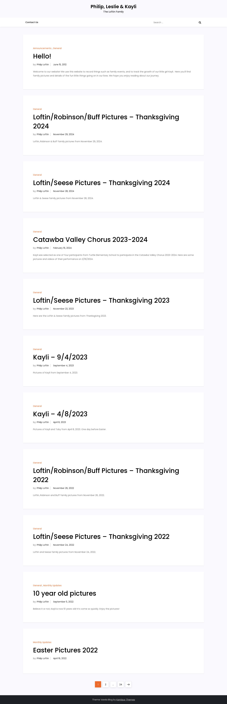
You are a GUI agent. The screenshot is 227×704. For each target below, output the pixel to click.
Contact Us (31, 22)
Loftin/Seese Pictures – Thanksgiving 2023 (101, 300)
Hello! (42, 56)
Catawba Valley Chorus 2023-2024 (90, 239)
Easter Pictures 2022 (65, 650)
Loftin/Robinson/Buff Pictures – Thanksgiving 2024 (106, 122)
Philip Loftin (43, 64)
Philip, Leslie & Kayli (113, 6)
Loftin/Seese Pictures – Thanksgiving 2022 (101, 536)
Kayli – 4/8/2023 (60, 414)
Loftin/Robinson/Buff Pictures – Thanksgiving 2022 (106, 475)
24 (121, 683)
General (57, 48)
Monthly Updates (52, 585)
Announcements (42, 48)
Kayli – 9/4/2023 (60, 357)
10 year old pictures (64, 593)
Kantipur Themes (125, 699)
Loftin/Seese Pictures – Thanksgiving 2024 (101, 182)
